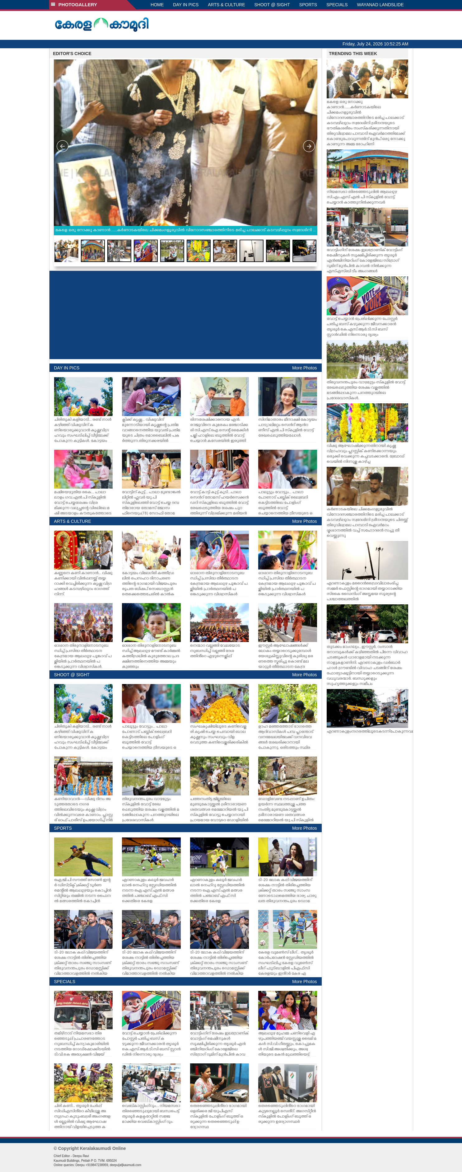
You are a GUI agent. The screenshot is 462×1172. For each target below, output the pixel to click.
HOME (157, 4)
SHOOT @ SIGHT (272, 4)
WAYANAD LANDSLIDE (380, 4)
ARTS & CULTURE (226, 4)
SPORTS (308, 4)
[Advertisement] (185, 315)
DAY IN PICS (185, 4)
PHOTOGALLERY (74, 4)
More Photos (304, 367)
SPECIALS (337, 4)
